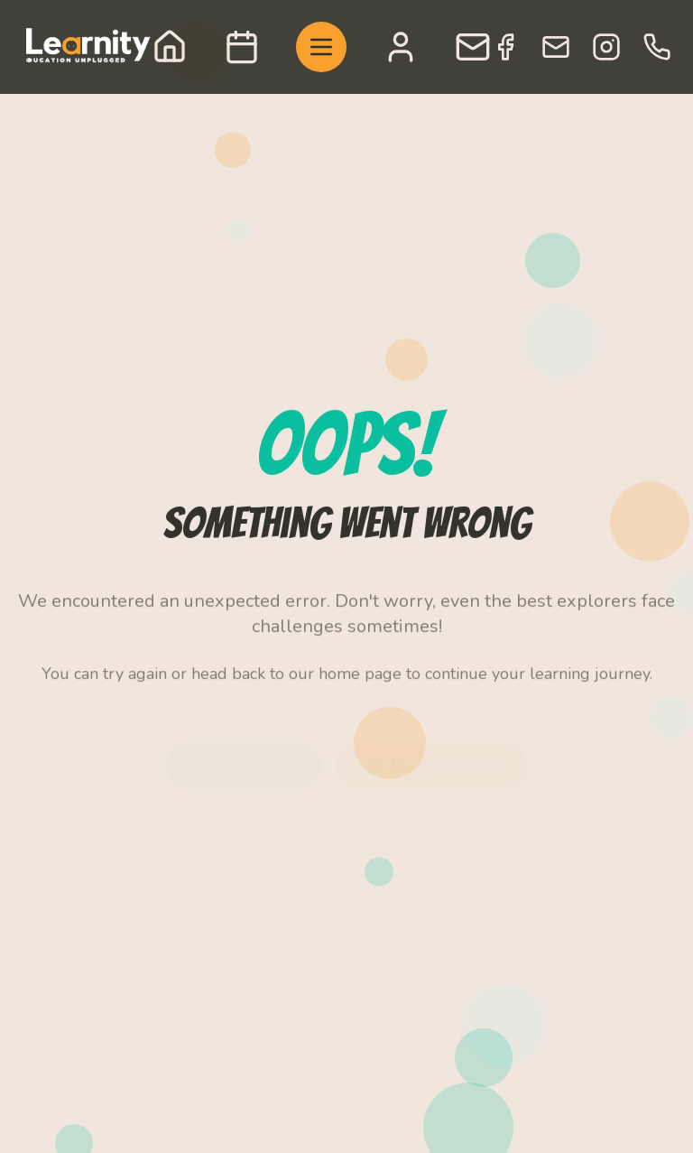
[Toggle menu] (321, 47)
